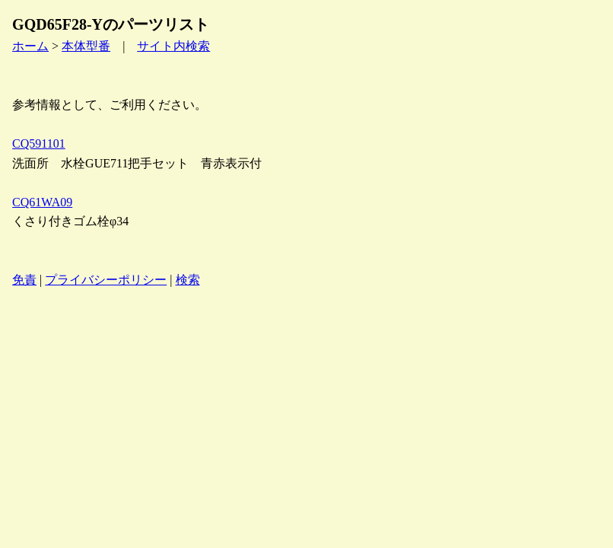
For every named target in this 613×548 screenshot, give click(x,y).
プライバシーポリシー (106, 279)
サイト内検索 (173, 46)
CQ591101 (38, 143)
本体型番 (86, 46)
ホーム (30, 46)
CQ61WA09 (42, 202)
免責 (24, 279)
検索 (188, 279)
